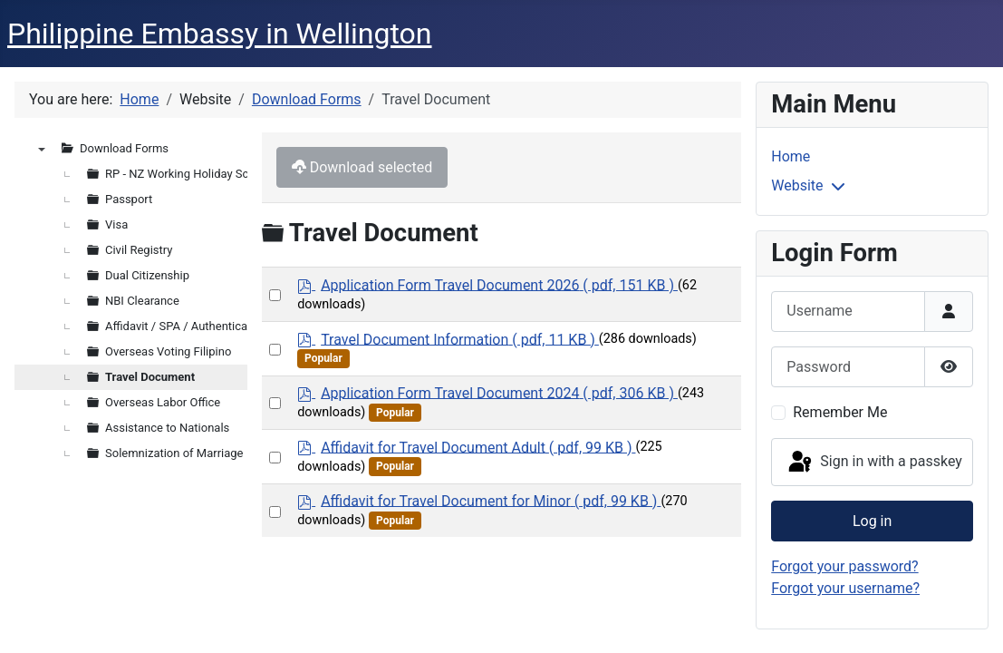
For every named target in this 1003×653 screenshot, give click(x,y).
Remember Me (840, 412)
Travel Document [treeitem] (150, 377)
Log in (872, 521)
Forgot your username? (845, 588)
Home (790, 156)
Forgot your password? (844, 566)
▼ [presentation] (41, 148)
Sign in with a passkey (874, 462)
